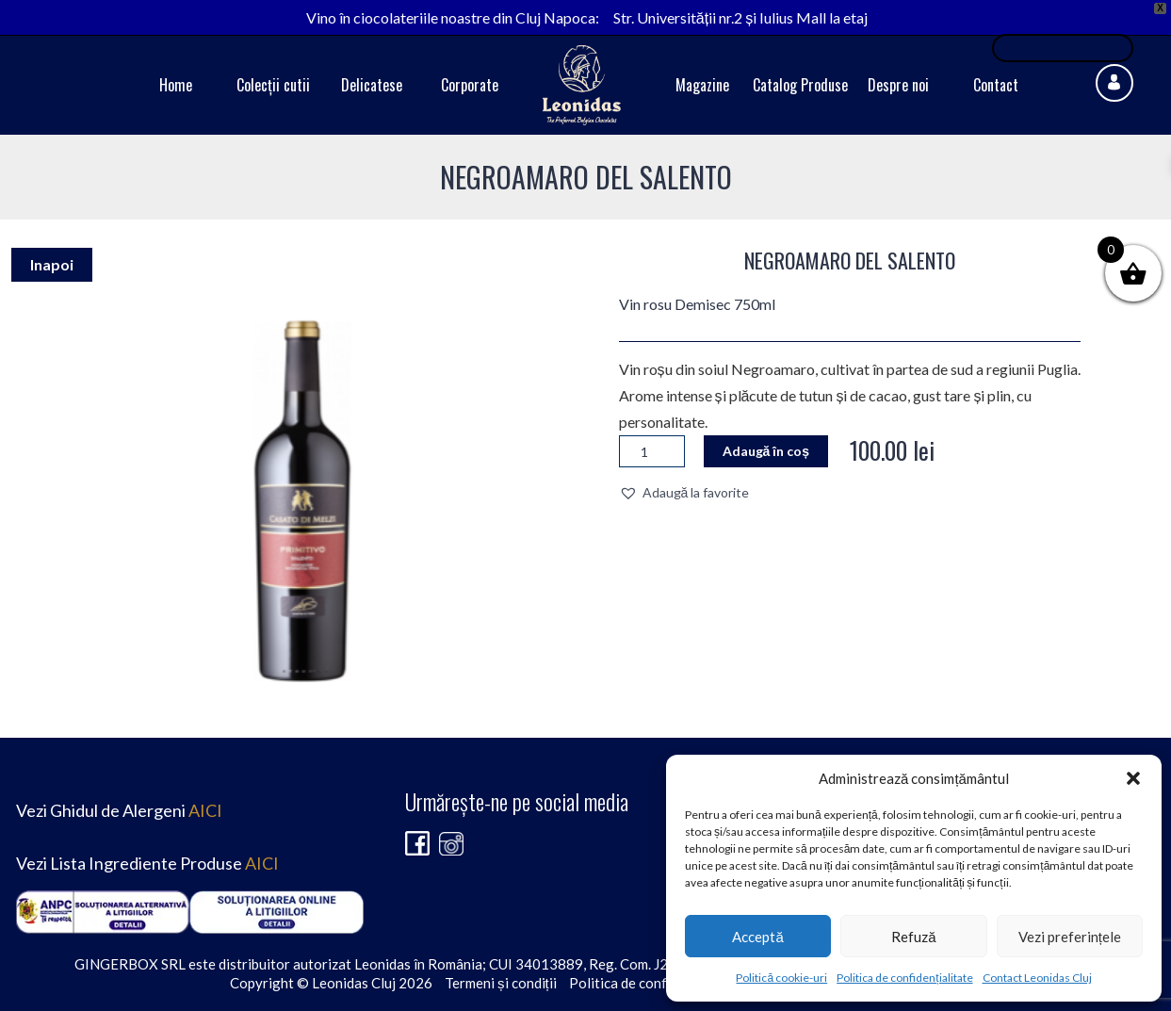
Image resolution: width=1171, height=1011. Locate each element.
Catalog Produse (800, 84)
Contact (995, 84)
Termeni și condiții (501, 982)
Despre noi (898, 84)
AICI (205, 810)
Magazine (702, 84)
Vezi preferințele (1069, 936)
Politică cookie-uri (781, 977)
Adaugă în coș (766, 451)
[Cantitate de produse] (652, 451)
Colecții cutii (273, 84)
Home (175, 84)
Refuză (913, 936)
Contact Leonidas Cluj (1037, 977)
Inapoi (51, 264)
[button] (1133, 778)
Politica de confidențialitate (904, 977)
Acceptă (757, 936)
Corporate (469, 84)
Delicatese (371, 84)
